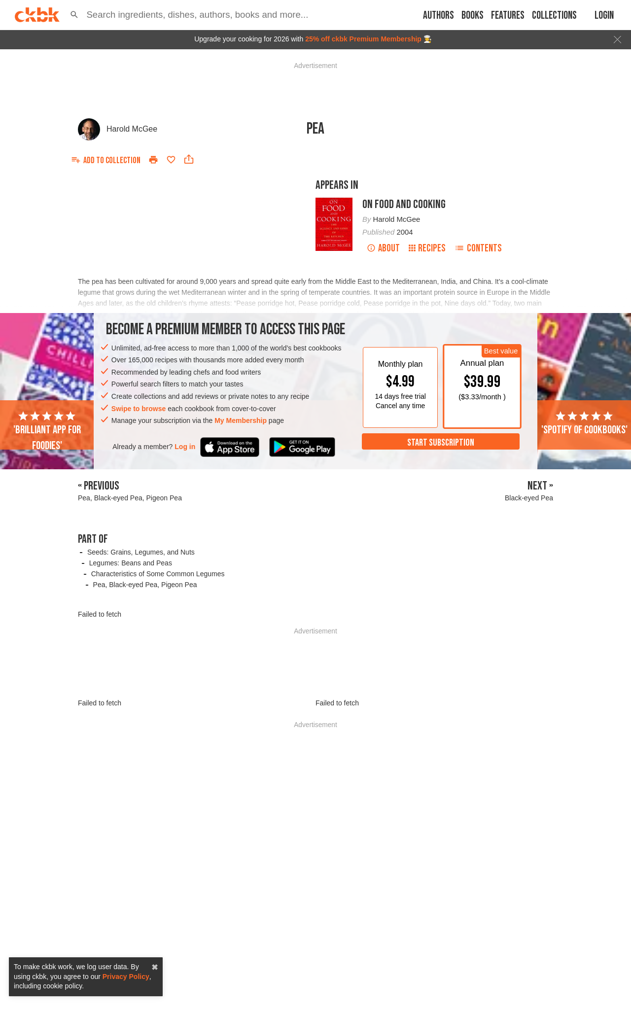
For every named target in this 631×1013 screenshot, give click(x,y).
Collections (554, 15)
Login (604, 15)
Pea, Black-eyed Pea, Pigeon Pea (145, 585)
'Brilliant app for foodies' (47, 431)
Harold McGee (131, 129)
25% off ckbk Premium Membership (363, 39)
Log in (185, 447)
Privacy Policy (126, 976)
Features (508, 15)
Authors (438, 15)
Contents (478, 248)
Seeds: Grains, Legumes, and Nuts (141, 552)
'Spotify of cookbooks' (584, 423)
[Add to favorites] (171, 160)
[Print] (153, 160)
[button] (74, 15)
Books (472, 15)
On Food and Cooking (404, 204)
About (383, 248)
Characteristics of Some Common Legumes (158, 574)
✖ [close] (154, 967)
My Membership (240, 420)
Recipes (427, 248)
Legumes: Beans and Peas (130, 563)
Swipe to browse (138, 409)
